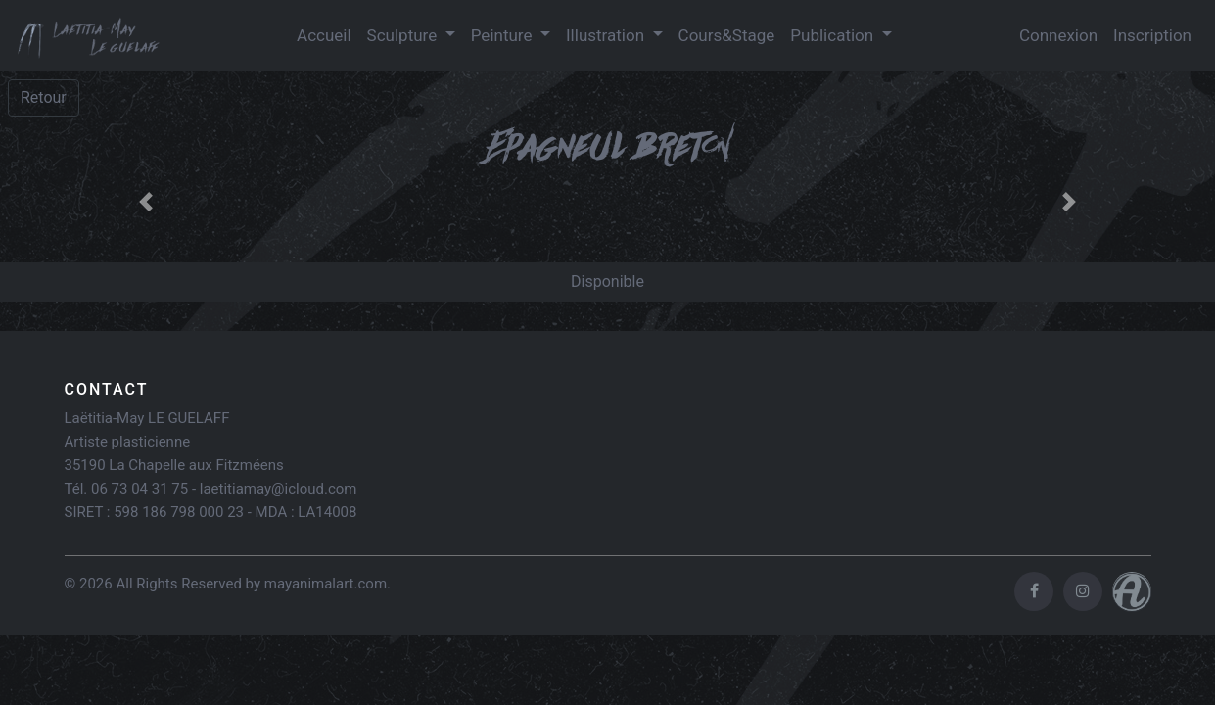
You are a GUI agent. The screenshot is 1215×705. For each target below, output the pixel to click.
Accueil (324, 35)
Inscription (1152, 35)
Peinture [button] (504, 35)
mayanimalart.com (325, 583)
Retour (44, 97)
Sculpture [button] (404, 35)
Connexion (1058, 35)
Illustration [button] (607, 35)
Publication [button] (833, 35)
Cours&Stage (726, 35)
